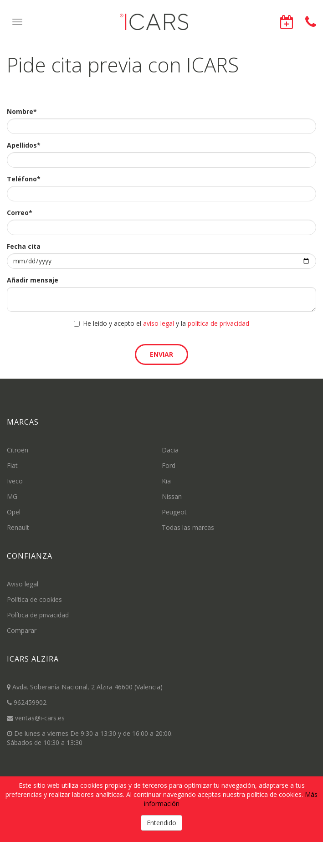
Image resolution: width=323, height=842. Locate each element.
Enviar (161, 354)
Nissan (172, 496)
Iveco (15, 481)
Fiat (12, 465)
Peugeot (174, 512)
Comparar (21, 630)
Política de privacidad (38, 615)
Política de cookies (34, 599)
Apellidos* (24, 145)
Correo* (19, 212)
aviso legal (158, 323)
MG (12, 496)
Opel (14, 512)
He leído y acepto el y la (161, 323)
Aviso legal (22, 584)
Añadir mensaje (32, 280)
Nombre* (22, 111)
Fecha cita (24, 246)
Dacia (170, 450)
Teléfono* (24, 179)
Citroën (17, 450)
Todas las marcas (188, 527)
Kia (166, 481)
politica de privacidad (218, 323)
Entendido (161, 822)
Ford (168, 465)
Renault (18, 527)
